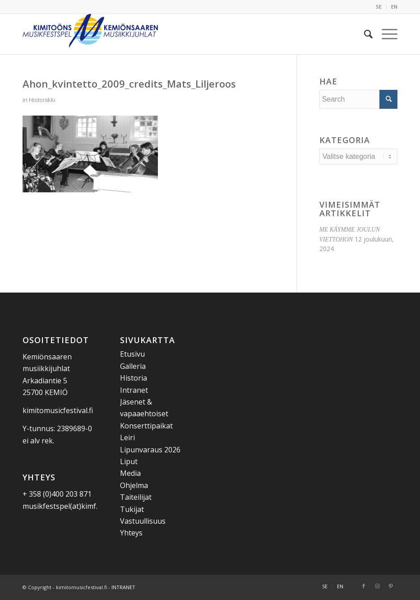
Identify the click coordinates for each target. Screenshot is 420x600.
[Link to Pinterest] (390, 586)
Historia (133, 378)
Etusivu (132, 354)
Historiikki (42, 100)
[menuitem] (379, 7)
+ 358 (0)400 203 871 (57, 494)
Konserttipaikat (146, 426)
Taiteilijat (136, 497)
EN (394, 6)
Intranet (134, 390)
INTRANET (123, 587)
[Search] (364, 34)
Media (130, 473)
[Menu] (385, 34)
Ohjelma (134, 485)
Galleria (133, 366)
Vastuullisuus (143, 521)
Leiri (127, 437)
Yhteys (131, 533)
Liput (129, 461)
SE (379, 6)
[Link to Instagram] (377, 586)
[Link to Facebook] (363, 586)
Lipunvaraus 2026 (150, 450)
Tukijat (132, 509)
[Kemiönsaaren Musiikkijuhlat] (90, 34)
